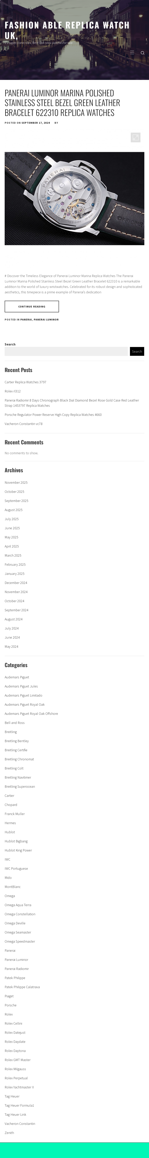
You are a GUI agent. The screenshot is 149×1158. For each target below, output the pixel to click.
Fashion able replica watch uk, (67, 29)
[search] (142, 52)
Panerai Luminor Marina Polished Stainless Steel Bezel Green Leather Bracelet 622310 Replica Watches (62, 102)
